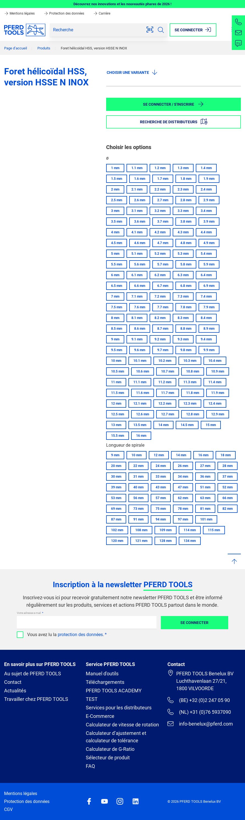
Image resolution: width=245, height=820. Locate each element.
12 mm (116, 403)
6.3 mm (183, 275)
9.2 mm (160, 339)
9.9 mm (208, 350)
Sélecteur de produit (108, 757)
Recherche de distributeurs (173, 121)
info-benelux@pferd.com (200, 724)
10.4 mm (214, 361)
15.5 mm (117, 436)
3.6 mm (139, 221)
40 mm (138, 487)
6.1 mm (136, 275)
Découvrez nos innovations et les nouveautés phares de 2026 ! (122, 4)
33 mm (161, 476)
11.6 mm (142, 393)
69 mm (116, 509)
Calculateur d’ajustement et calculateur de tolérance (116, 736)
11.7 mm (167, 393)
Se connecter (194, 622)
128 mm (165, 541)
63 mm (205, 498)
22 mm (138, 466)
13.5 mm (139, 425)
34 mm (183, 476)
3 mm (115, 211)
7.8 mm (185, 307)
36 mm (205, 476)
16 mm (141, 436)
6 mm (115, 275)
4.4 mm (206, 232)
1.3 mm (183, 168)
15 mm (211, 425)
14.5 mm (187, 425)
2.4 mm (206, 189)
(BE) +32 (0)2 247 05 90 (198, 700)
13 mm (116, 425)
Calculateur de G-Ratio (110, 749)
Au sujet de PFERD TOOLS (32, 673)
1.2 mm (160, 168)
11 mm (116, 382)
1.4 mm (206, 168)
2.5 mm (116, 200)
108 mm (141, 530)
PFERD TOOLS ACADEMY (114, 690)
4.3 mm (183, 232)
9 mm (115, 339)
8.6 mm (139, 329)
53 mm (116, 498)
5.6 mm (139, 264)
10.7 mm (167, 371)
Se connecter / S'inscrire (173, 104)
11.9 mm (217, 393)
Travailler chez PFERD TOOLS (36, 699)
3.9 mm (208, 221)
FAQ (90, 766)
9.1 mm (136, 339)
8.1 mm (136, 318)
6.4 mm (206, 275)
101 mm (206, 519)
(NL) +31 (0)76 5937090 (199, 712)
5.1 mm (136, 254)
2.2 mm (160, 189)
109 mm (165, 530)
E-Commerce (100, 716)
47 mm (183, 487)
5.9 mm (208, 264)
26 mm (183, 466)
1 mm (115, 168)
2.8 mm (185, 200)
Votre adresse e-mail (29, 612)
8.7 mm (162, 329)
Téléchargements (105, 682)
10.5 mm (117, 371)
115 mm (214, 530)
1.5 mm (116, 179)
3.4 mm (206, 211)
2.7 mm (162, 200)
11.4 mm (214, 382)
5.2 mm (160, 254)
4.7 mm (162, 243)
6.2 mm (160, 275)
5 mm (115, 254)
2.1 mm (136, 189)
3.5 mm (116, 221)
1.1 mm (136, 168)
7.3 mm (183, 296)
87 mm (116, 519)
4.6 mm (139, 243)
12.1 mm (139, 403)
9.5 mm (116, 350)
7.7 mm (162, 307)
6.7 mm (162, 286)
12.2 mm (164, 403)
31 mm (138, 476)
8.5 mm (116, 329)
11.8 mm (192, 393)
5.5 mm (116, 264)
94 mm (161, 519)
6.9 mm (208, 286)
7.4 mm (206, 296)
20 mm (116, 466)
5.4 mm (206, 254)
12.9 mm (217, 414)
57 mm (161, 498)
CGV (8, 809)
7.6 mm (139, 307)
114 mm (190, 530)
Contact (12, 682)
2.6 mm (139, 200)
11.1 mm (139, 382)
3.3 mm (183, 211)
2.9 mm (208, 200)
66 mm (227, 498)
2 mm (115, 189)
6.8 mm (185, 286)
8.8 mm (185, 329)
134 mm (190, 541)
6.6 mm (139, 286)
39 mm (116, 487)
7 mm (115, 296)
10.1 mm (139, 361)
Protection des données (64, 13)
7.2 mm (160, 296)
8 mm (115, 318)
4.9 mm (208, 243)
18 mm (226, 455)
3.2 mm (160, 211)
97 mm (183, 519)
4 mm (115, 232)
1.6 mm (139, 179)
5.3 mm (183, 254)
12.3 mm (189, 403)
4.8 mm (185, 243)
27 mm (205, 466)
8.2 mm (160, 318)
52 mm (227, 487)
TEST (92, 699)
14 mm (163, 425)
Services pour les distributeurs (119, 707)
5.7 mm (162, 264)
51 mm (205, 487)
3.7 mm (162, 221)
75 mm (161, 509)
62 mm (183, 498)
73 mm (138, 509)
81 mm (205, 509)
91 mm (138, 519)
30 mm (116, 476)
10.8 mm (192, 371)
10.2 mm (164, 361)
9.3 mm (183, 339)
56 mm (138, 498)
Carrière (101, 13)
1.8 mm (185, 179)
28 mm (227, 466)
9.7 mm (162, 350)
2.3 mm (183, 189)
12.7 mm (167, 414)
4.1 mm (136, 232)
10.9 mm (217, 371)
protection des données (80, 634)
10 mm (116, 361)
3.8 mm (185, 221)
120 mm (117, 541)
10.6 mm (142, 371)
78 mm (183, 509)
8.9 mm (208, 329)
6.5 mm (116, 286)
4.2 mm (160, 232)
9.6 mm (139, 350)
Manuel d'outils (102, 673)
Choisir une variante (132, 72)
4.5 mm (116, 243)
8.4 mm (206, 318)
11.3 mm (189, 382)
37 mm (227, 476)
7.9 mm (208, 307)
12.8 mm (192, 414)
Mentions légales (19, 13)
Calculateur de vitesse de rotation (122, 724)
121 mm (141, 541)
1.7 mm (162, 179)
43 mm (161, 487)
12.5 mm (117, 414)
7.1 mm (136, 296)
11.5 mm (117, 393)
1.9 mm (208, 179)
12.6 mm (142, 414)
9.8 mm (185, 350)
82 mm (227, 509)
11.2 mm (164, 382)
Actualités (15, 690)
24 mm (161, 466)
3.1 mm (136, 211)
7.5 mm (116, 307)
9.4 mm (206, 339)
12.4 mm (214, 403)
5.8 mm (185, 264)
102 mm (117, 530)
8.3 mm (183, 318)
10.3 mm (189, 361)
